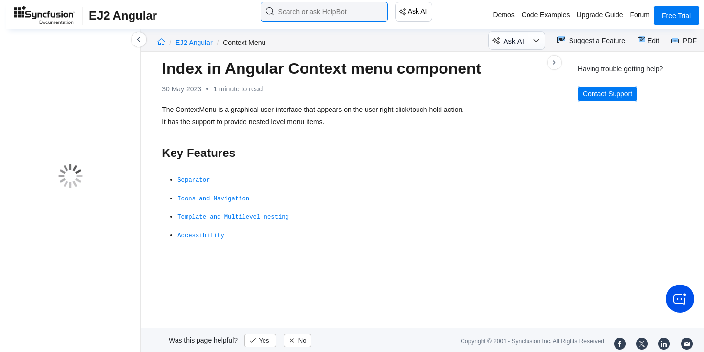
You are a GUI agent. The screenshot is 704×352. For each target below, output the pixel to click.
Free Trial (676, 16)
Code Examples (546, 15)
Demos (503, 15)
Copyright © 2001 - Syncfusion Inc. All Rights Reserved (532, 341)
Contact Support (607, 94)
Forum (640, 15)
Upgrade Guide (600, 15)
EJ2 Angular (195, 42)
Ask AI (417, 11)
